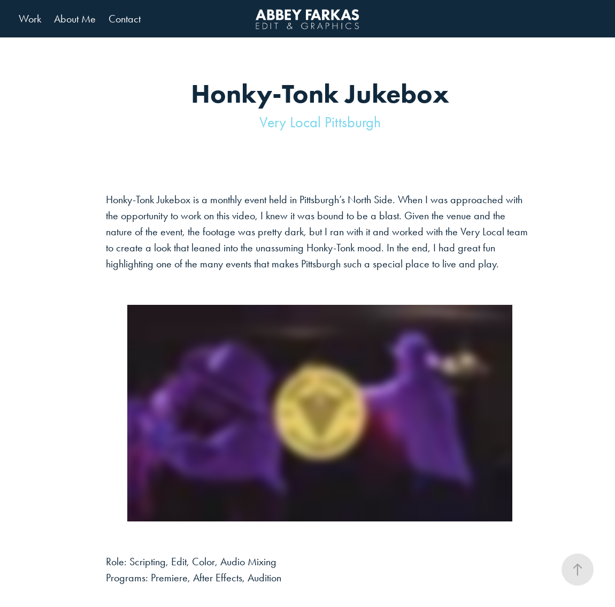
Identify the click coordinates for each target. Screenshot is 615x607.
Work (30, 18)
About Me (75, 18)
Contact (125, 18)
